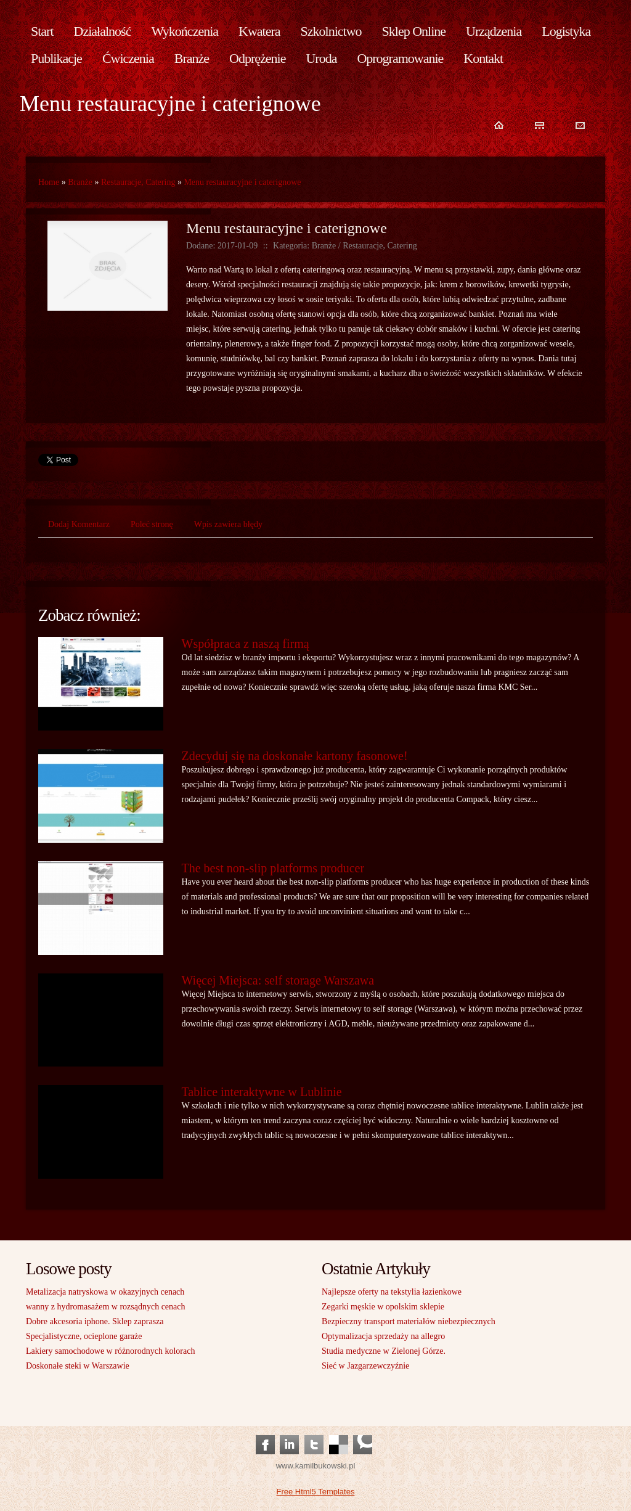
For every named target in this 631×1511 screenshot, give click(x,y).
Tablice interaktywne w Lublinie (262, 1092)
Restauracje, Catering (138, 182)
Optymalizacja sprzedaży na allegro (383, 1336)
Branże (80, 182)
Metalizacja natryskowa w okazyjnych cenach (105, 1291)
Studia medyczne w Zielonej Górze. (384, 1351)
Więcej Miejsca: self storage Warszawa (278, 980)
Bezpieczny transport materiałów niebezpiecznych (408, 1321)
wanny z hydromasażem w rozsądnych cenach (105, 1306)
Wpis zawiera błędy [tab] (228, 524)
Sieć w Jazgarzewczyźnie (365, 1365)
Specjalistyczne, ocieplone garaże (84, 1336)
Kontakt (483, 58)
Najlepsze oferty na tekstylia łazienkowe (392, 1291)
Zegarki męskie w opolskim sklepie (383, 1306)
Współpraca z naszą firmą (245, 643)
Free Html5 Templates (316, 1491)
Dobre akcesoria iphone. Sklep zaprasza (95, 1321)
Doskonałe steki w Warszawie (77, 1365)
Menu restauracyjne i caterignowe (242, 182)
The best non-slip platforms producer (273, 868)
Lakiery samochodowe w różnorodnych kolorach (110, 1351)
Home (48, 182)
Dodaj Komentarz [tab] (79, 524)
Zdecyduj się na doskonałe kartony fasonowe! (295, 756)
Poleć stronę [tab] (152, 524)
